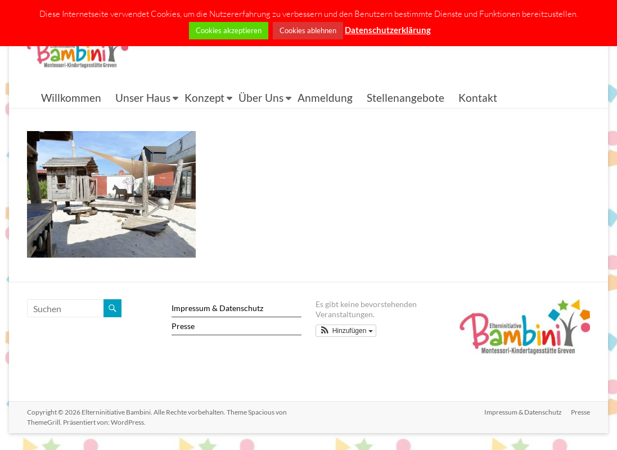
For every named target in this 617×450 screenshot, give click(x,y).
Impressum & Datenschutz (217, 308)
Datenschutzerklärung (388, 30)
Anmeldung (325, 97)
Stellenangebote (405, 97)
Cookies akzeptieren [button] (229, 30)
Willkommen (71, 97)
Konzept (204, 97)
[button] (346, 330)
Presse (183, 326)
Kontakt (477, 97)
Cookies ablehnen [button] (308, 30)
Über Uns (260, 97)
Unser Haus (142, 97)
